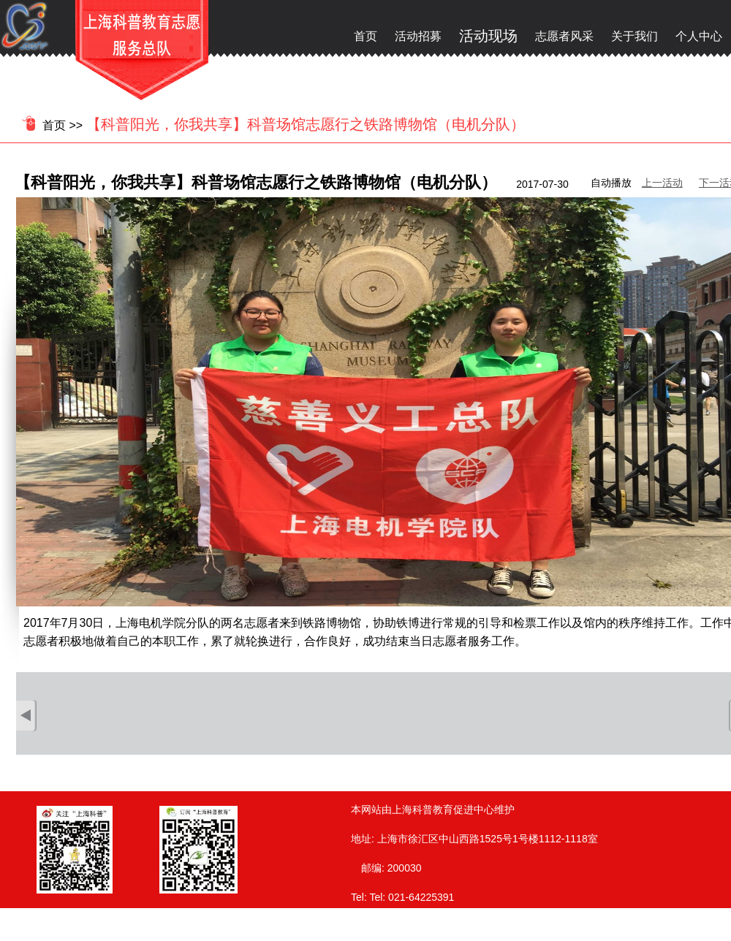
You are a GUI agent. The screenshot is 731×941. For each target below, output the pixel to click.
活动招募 (418, 36)
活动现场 (488, 36)
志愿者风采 (564, 36)
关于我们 (634, 36)
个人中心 (698, 36)
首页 (365, 36)
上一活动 (662, 182)
